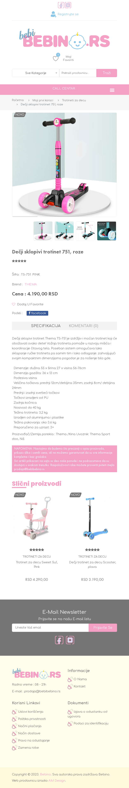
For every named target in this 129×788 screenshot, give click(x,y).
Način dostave (26, 733)
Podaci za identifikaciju (88, 723)
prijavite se (102, 628)
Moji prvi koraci (43, 100)
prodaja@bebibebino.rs (29, 469)
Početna (18, 100)
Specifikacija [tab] (46, 326)
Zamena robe (25, 748)
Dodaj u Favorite (27, 304)
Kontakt (77, 686)
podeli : (17, 313)
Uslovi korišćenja (27, 712)
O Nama (77, 679)
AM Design (56, 780)
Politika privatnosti (29, 719)
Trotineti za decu (74, 100)
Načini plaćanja (26, 726)
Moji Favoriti (63, 58)
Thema (31, 284)
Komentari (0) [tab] (83, 326)
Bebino (45, 774)
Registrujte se (64, 14)
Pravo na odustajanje (31, 740)
